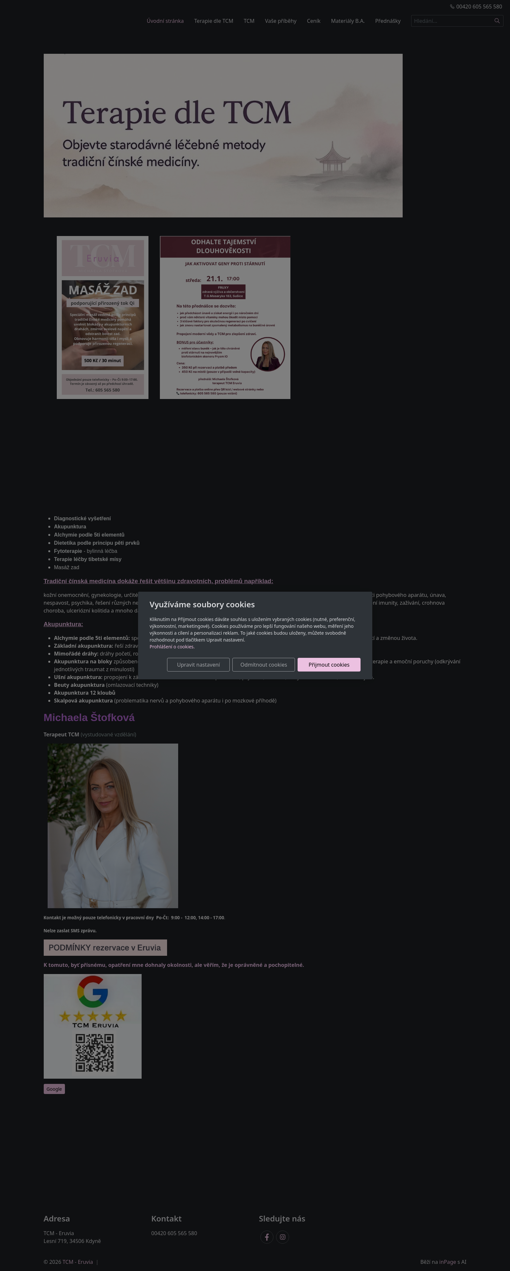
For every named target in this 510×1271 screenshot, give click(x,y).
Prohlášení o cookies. (172, 646)
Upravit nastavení (198, 664)
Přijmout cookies (329, 664)
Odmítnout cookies (263, 664)
